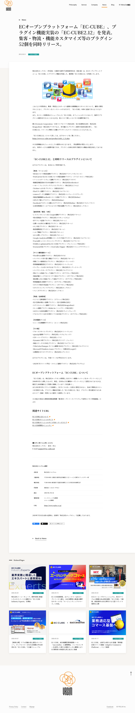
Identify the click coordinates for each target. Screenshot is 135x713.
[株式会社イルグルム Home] (8, 9)
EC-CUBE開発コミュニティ (42, 425)
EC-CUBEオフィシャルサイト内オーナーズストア (49, 422)
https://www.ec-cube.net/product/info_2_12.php (51, 138)
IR (119, 5)
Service (84, 5)
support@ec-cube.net (46, 449)
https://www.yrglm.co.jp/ (52, 505)
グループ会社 (33, 54)
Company (94, 5)
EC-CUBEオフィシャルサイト (42, 419)
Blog (112, 5)
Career (127, 5)
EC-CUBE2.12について (40, 417)
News (104, 5)
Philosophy (73, 5)
